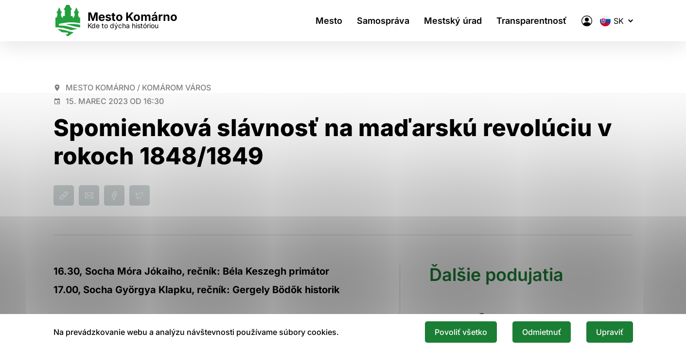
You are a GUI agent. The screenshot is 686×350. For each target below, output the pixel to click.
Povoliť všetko (461, 332)
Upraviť (609, 332)
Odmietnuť (541, 332)
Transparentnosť (531, 21)
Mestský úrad (453, 21)
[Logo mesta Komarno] (115, 20)
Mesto (329, 21)
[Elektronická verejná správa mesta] (586, 21)
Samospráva (383, 21)
